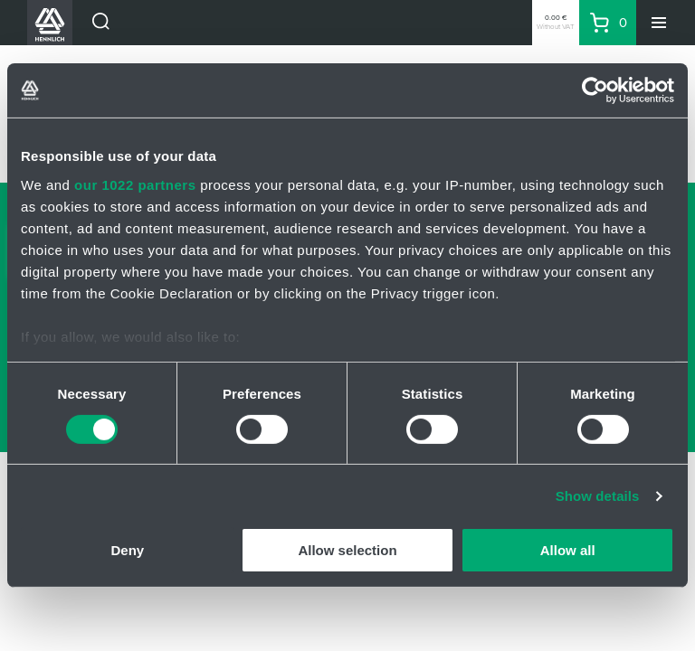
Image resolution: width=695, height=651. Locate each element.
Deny (127, 550)
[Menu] (658, 22)
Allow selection (347, 550)
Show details (598, 496)
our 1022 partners (134, 184)
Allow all (567, 550)
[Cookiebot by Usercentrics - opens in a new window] (595, 90)
